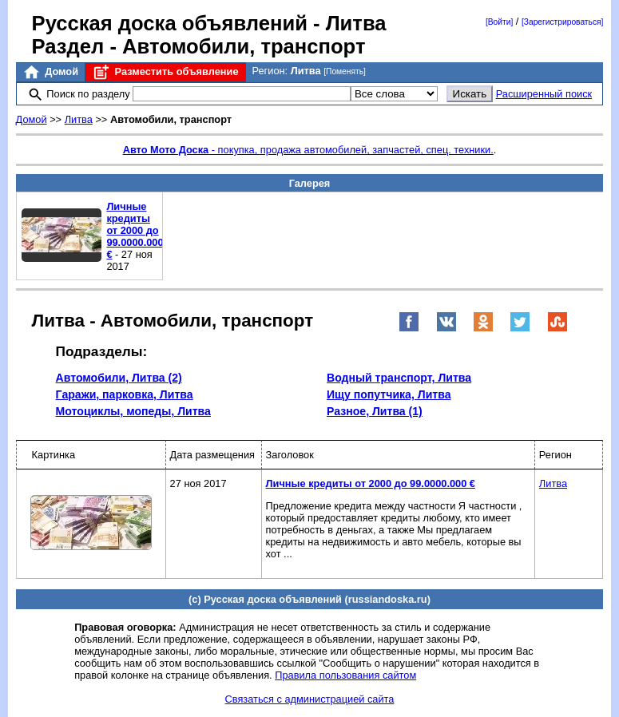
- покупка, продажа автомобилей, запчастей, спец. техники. (308, 150)
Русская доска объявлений (170, 23)
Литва (79, 119)
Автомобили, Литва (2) (119, 377)
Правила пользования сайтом (345, 675)
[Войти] (499, 22)
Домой (50, 72)
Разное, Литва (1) (375, 411)
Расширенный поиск (544, 94)
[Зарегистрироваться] (562, 22)
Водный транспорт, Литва (399, 377)
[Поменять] (344, 71)
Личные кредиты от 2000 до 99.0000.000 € (134, 230)
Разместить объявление (165, 72)
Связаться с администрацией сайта (310, 699)
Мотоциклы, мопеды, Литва (133, 411)
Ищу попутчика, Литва (389, 394)
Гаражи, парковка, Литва (124, 394)
